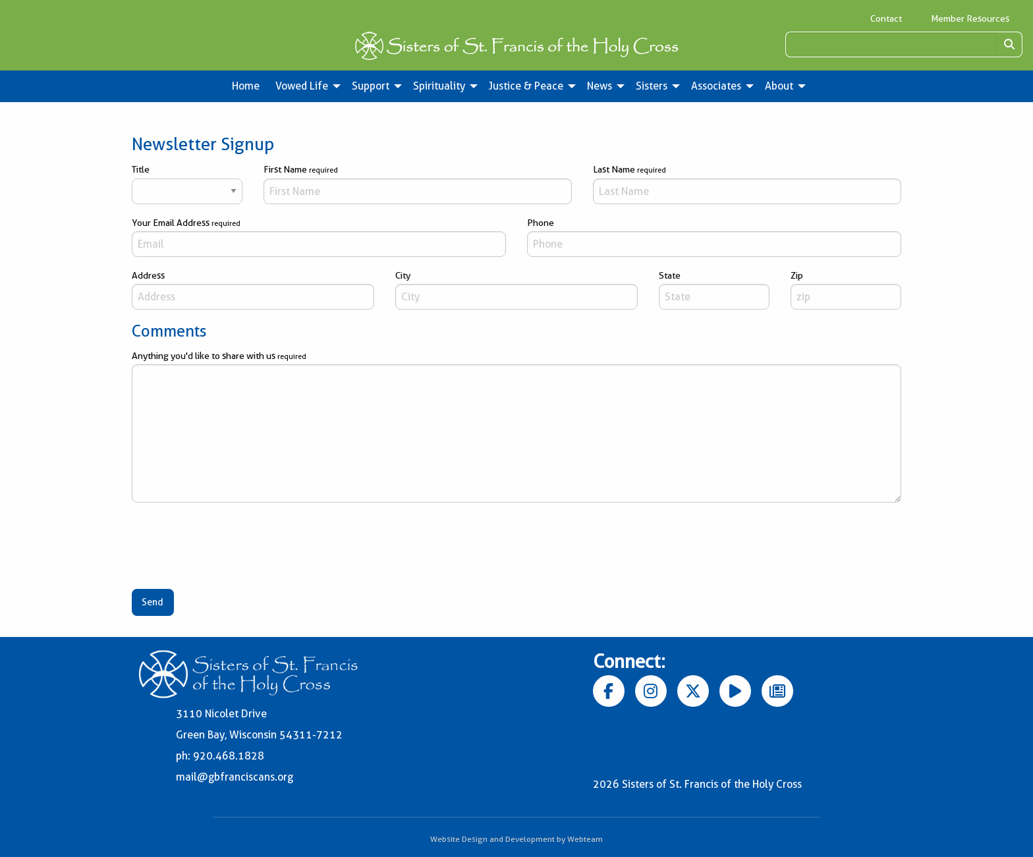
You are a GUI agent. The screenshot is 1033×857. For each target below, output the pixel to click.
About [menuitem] (779, 86)
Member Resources (970, 18)
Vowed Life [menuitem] (301, 86)
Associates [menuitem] (716, 86)
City (516, 290)
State (714, 290)
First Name (418, 184)
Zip (846, 290)
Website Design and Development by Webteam (516, 839)
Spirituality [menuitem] (439, 86)
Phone (714, 237)
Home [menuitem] (246, 86)
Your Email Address (319, 237)
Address (253, 290)
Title (187, 184)
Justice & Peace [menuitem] (526, 86)
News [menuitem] (599, 86)
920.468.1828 (228, 756)
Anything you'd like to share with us (516, 426)
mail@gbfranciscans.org (234, 777)
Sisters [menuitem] (651, 86)
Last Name (747, 184)
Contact (886, 18)
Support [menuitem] (370, 86)
